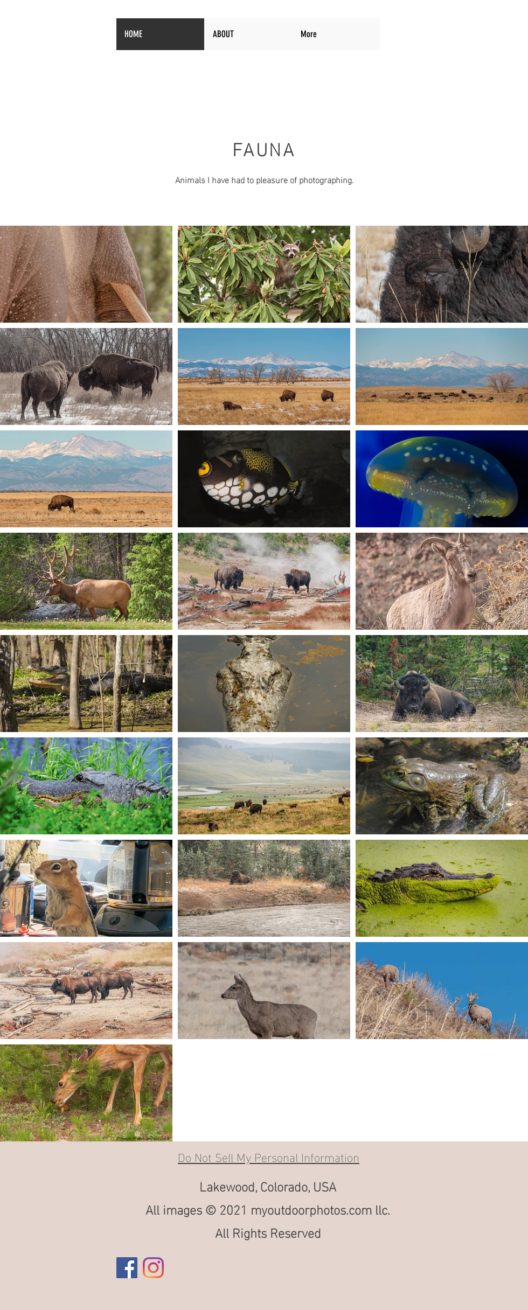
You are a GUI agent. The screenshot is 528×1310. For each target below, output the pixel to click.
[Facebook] (126, 1267)
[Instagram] (153, 1267)
